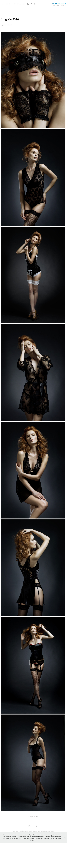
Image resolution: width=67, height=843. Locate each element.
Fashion (7, 4)
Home (2, 4)
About (14, 4)
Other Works (22, 4)
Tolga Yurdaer (58, 3)
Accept (32, 840)
